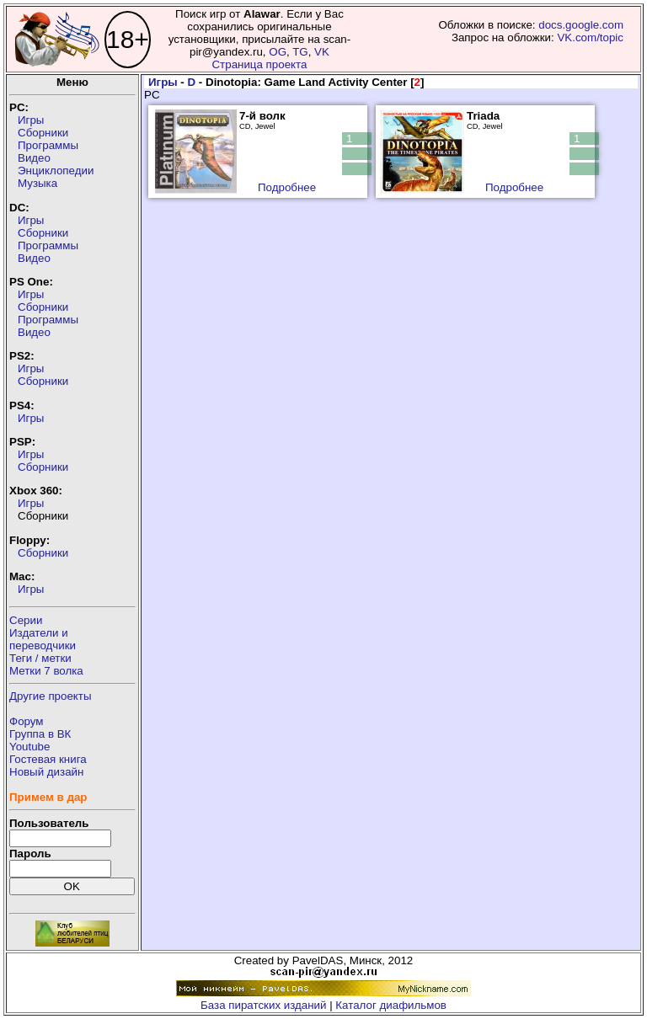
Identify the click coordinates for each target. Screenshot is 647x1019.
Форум (26, 721)
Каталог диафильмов (390, 1005)
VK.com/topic (590, 37)
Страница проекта (259, 64)
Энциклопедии (56, 170)
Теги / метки (40, 658)
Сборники (43, 132)
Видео (34, 158)
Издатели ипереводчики (42, 639)
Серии (25, 620)
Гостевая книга (48, 759)
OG (277, 51)
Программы (48, 145)
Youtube (29, 746)
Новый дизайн (46, 772)
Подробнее (287, 187)
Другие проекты (50, 696)
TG (300, 51)
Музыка (37, 183)
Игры (31, 120)
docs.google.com (580, 25)
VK (321, 51)
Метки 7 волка (46, 670)
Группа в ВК (40, 734)
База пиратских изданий (263, 1005)
